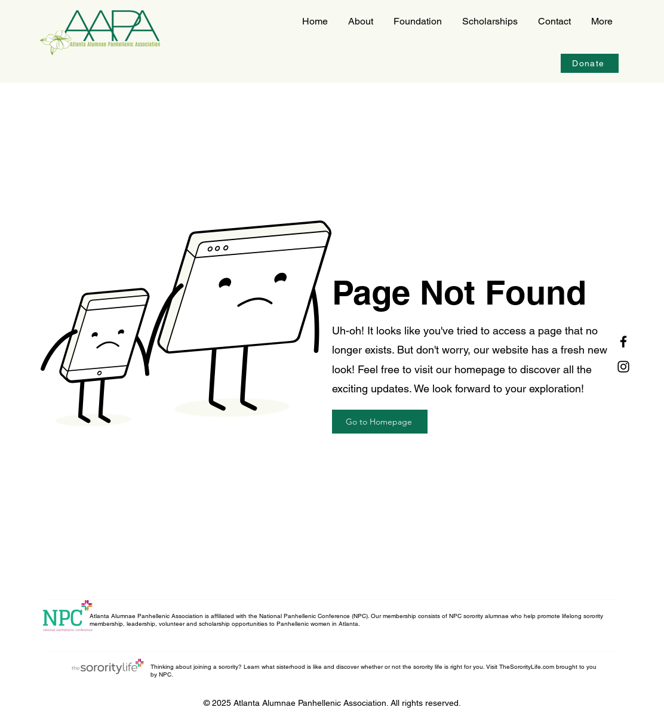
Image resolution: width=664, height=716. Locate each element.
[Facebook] (623, 341)
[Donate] (590, 63)
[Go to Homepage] (380, 422)
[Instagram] (623, 366)
